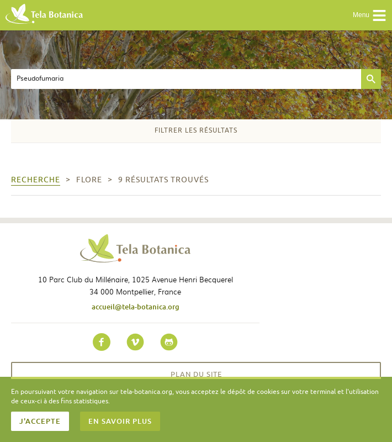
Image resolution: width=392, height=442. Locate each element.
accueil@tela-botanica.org (135, 306)
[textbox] (186, 79)
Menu (369, 15)
